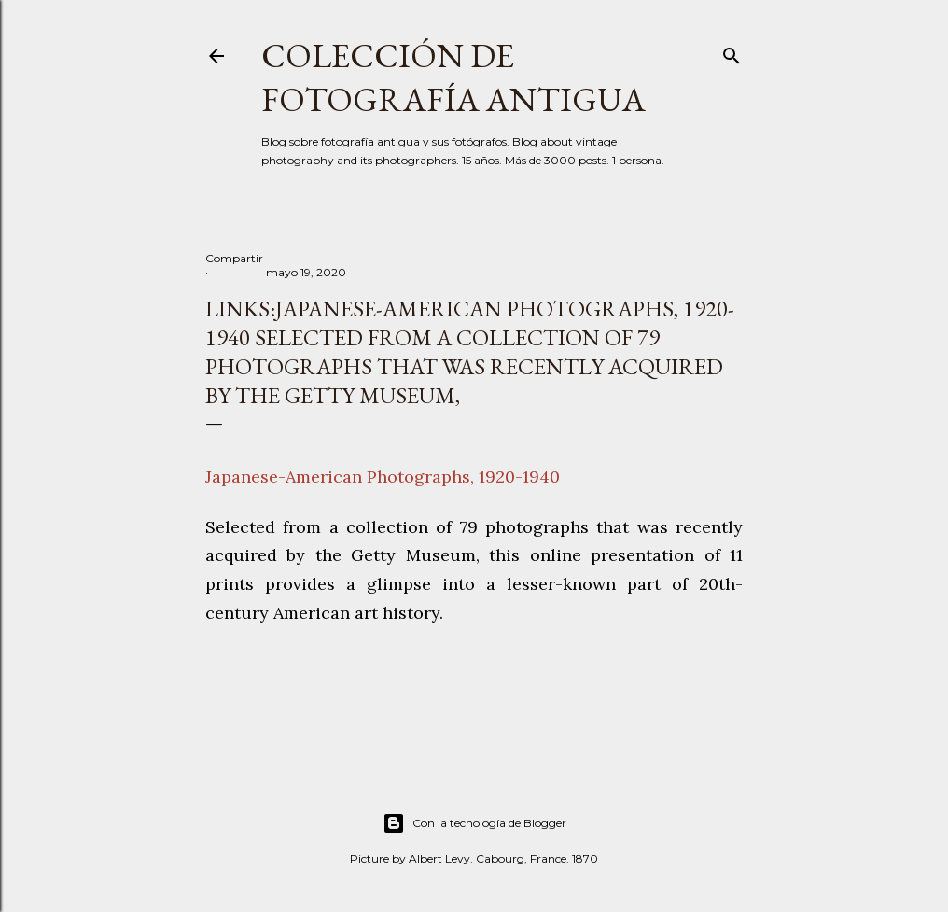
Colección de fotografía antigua (453, 77)
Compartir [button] (234, 258)
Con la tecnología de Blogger (474, 823)
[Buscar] (731, 52)
